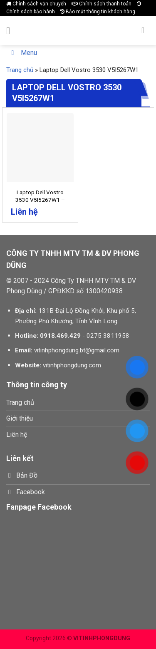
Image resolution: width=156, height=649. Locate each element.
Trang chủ (19, 70)
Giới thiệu (19, 418)
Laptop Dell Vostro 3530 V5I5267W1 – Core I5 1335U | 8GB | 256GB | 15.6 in (40, 203)
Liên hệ (16, 434)
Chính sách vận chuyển (36, 4)
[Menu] (11, 30)
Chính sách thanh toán (101, 4)
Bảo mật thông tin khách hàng (97, 12)
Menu (22, 53)
